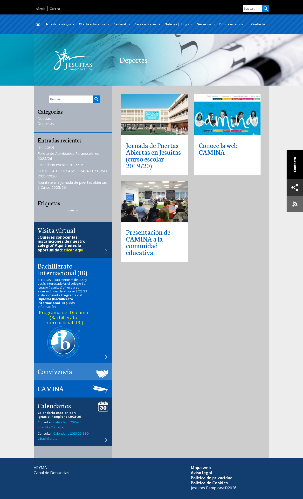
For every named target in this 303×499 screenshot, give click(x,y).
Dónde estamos (231, 24)
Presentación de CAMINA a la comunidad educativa (148, 242)
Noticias (44, 118)
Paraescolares (145, 24)
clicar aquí (73, 250)
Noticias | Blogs (177, 24)
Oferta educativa (92, 24)
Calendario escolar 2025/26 (60, 164)
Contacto (258, 24)
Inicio (38, 24)
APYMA (40, 467)
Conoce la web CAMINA (218, 148)
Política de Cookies (209, 483)
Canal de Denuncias (51, 472)
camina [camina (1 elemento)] (73, 210)
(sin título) (46, 147)
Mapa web (201, 467)
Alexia (41, 8)
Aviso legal (201, 472)
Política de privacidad (212, 477)
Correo (55, 8)
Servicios (204, 24)
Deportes (46, 123)
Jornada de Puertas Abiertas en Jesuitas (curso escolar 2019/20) (153, 155)
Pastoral (119, 24)
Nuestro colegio (58, 24)
